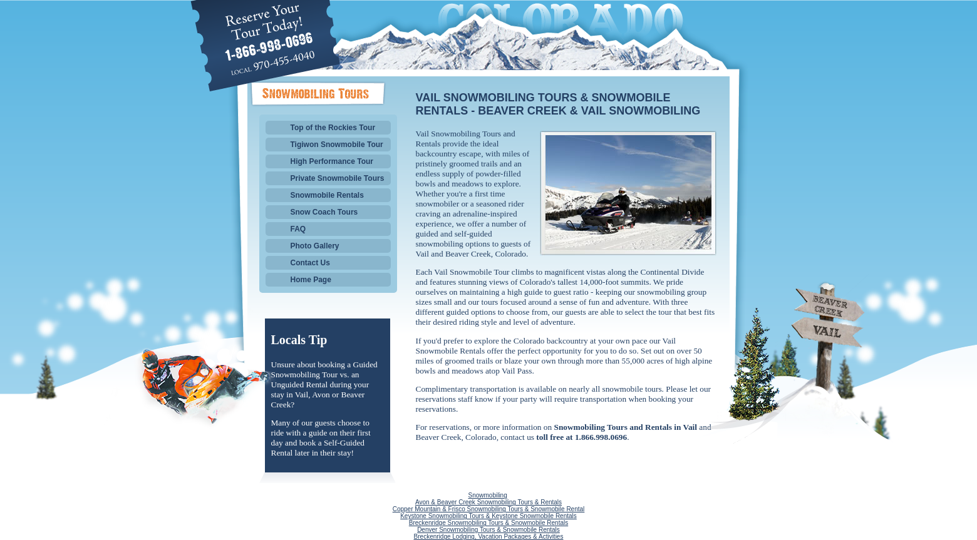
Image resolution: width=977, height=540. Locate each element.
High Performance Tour (332, 161)
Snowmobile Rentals (327, 195)
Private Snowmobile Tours (338, 178)
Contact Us (310, 262)
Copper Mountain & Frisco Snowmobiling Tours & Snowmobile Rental (489, 509)
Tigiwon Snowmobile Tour (337, 144)
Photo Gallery (315, 246)
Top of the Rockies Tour (333, 127)
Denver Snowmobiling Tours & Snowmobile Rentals (488, 529)
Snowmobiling (487, 495)
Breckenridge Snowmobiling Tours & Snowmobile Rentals (488, 522)
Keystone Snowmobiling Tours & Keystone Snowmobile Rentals (488, 515)
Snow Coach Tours (324, 212)
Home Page (311, 279)
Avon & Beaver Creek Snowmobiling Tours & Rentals (488, 502)
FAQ (298, 229)
